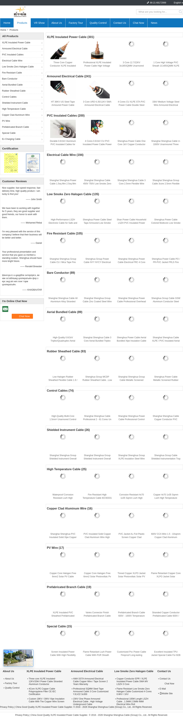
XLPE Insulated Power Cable (16, 42)
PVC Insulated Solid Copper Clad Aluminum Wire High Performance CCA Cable (97, 537)
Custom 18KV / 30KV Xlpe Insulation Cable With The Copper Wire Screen (46, 700)
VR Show (39, 22)
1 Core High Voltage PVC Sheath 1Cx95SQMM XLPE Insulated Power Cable (165, 65)
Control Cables (9, 97)
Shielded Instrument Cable (15, 103)
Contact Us (119, 22)
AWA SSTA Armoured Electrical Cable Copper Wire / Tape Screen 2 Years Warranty (90, 681)
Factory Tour (76, 22)
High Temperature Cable (14, 109)
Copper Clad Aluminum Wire (16, 115)
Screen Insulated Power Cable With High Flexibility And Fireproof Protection (63, 655)
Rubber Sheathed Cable (14, 91)
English (177, 2)
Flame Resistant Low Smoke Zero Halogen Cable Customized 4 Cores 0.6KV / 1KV (134, 691)
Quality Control (98, 22)
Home (6, 22)
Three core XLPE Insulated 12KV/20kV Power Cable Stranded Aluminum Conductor (45, 681)
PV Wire (6, 121)
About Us (56, 22)
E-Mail (163, 688)
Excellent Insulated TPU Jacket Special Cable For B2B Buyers (165, 655)
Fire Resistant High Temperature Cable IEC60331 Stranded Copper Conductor (97, 498)
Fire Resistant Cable (12, 72)
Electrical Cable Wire (12, 60)
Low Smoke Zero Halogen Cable (18, 66)
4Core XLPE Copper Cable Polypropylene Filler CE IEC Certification (42, 691)
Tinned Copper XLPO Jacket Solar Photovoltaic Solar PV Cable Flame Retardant (131, 576)
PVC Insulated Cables (12, 54)
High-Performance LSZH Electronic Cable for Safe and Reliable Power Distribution (63, 223)
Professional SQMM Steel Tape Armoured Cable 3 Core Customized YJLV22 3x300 (90, 691)
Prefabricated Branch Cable (15, 127)
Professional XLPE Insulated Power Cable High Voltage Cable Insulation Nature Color (97, 65)
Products (22, 22)
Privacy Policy (7, 707)
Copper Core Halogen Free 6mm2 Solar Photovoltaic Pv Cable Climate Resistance (97, 576)
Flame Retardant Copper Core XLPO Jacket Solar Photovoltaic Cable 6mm (166, 576)
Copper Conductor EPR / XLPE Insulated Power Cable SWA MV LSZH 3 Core (132, 681)
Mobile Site (166, 693)
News (154, 22)
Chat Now (138, 22)
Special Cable (9, 133)
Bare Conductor (9, 78)
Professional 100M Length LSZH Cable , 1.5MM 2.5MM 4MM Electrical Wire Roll (132, 702)
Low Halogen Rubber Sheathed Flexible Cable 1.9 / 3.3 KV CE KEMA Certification (62, 380)
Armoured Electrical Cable (14, 48)
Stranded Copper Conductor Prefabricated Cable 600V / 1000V (166, 615)
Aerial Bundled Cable (12, 85)
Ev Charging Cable (11, 139)
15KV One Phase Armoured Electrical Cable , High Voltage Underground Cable (87, 702)
